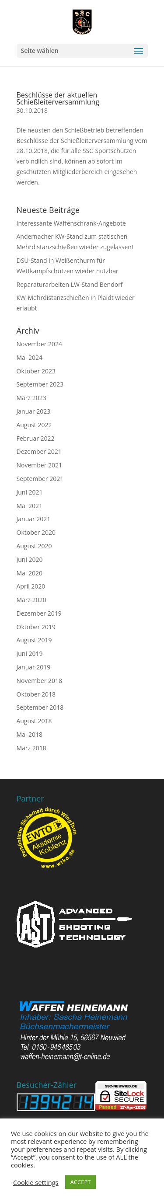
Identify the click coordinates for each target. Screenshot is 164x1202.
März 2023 (31, 398)
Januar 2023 (34, 411)
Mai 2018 (30, 734)
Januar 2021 (34, 519)
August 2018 (34, 721)
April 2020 (31, 586)
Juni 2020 (30, 559)
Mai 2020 (30, 573)
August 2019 (34, 640)
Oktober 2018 (36, 694)
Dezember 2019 (39, 613)
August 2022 (34, 425)
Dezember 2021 (39, 451)
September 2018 (40, 707)
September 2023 (40, 384)
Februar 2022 (36, 438)
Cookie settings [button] (36, 1182)
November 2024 (40, 344)
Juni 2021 (30, 492)
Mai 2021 (30, 506)
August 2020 (34, 546)
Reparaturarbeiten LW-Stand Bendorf (70, 284)
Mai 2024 (30, 357)
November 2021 (40, 465)
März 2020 (31, 600)
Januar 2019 (34, 667)
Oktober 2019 (36, 627)
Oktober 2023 (36, 371)
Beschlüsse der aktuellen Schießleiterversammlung (58, 98)
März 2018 (31, 748)
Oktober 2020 (36, 532)
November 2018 (40, 680)
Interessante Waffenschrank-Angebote (71, 223)
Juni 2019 (30, 653)
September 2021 (40, 478)
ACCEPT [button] (80, 1182)
